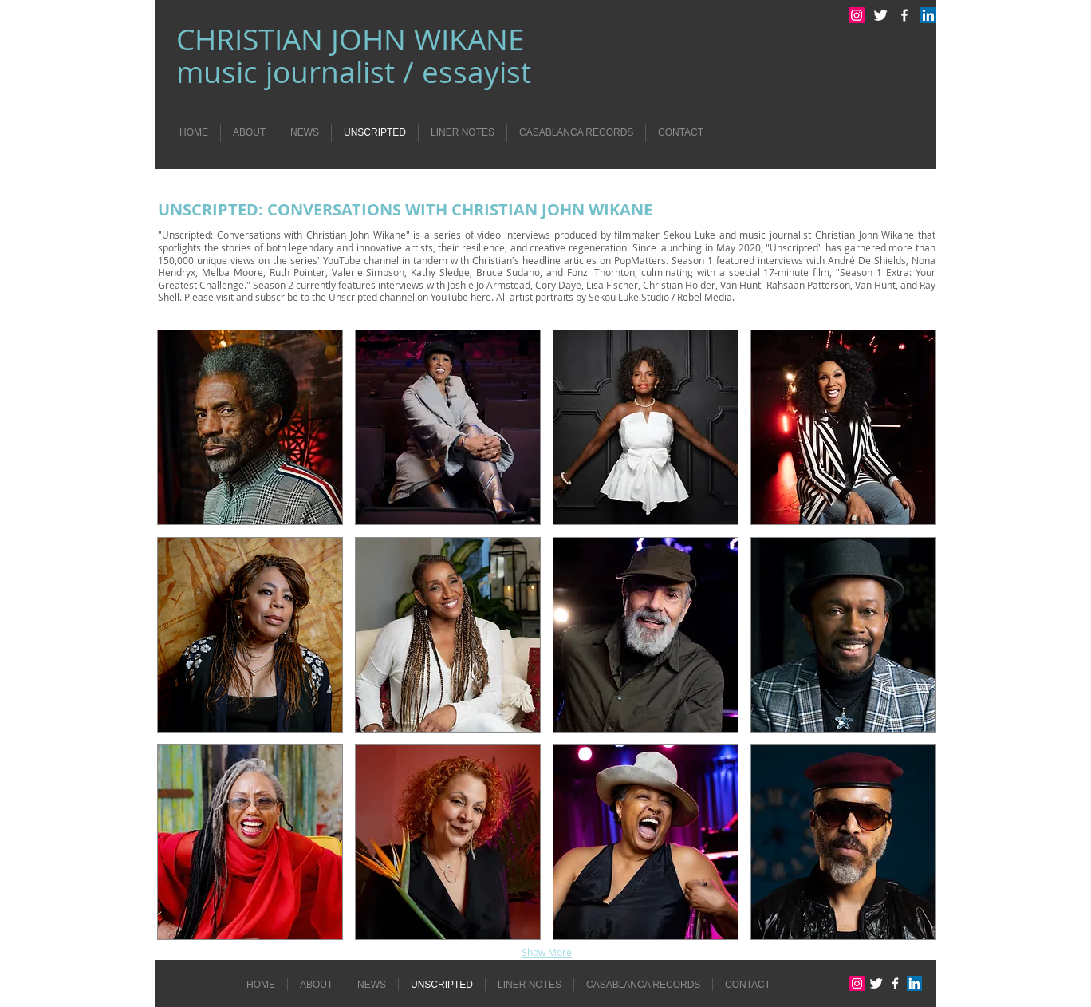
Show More (547, 952)
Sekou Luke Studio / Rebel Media (660, 296)
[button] (250, 427)
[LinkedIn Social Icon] (928, 15)
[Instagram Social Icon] (857, 15)
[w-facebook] (904, 15)
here (481, 296)
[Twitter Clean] (880, 15)
